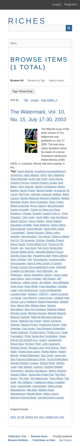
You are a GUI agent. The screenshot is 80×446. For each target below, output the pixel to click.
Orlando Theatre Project (24, 324)
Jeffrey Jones (30, 282)
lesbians (32, 294)
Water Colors (51, 393)
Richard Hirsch (18, 347)
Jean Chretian (33, 278)
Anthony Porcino (19, 182)
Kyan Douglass (47, 286)
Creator (34, 100)
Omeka (67, 440)
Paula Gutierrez (19, 332)
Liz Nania (15, 297)
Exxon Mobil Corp (37, 244)
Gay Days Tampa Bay (50, 248)
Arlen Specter (26, 186)
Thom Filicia (56, 378)
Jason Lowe (60, 274)
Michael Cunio (18, 313)
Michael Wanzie (56, 313)
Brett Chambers (39, 202)
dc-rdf (20, 417)
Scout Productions (57, 359)
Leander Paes (18, 294)
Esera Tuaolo (18, 244)
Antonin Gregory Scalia (44, 182)
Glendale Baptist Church (49, 251)
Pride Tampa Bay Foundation (41, 336)
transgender (24, 386)
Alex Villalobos (56, 175)
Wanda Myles (34, 393)
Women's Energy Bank (23, 397)
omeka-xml (51, 417)
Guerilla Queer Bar (21, 255)
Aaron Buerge (25, 171)
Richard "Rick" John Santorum (42, 343)
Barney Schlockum (46, 186)
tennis (13, 378)
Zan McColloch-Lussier (51, 397)
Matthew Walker (56, 309)
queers (43, 340)
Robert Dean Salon (29, 351)
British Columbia (19, 205)
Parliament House (49, 324)
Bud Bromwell (55, 205)
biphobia (36, 194)
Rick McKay (52, 347)
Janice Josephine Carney (37, 274)
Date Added (48, 100)
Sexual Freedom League (24, 363)
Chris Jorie (28, 217)
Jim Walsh (45, 282)
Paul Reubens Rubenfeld (50, 328)
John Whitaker (60, 282)
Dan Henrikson (59, 217)
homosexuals (18, 263)
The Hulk (24, 378)
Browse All (17, 80)
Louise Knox (45, 297)
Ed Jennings (27, 240)
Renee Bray (17, 343)
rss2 (61, 417)
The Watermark (39, 378)
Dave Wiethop (41, 225)
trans (13, 386)
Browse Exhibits (18, 440)
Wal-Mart (32, 389)
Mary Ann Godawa (35, 309)
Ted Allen (60, 374)
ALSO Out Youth (38, 179)
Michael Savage (37, 313)
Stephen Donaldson (36, 370)
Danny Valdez (36, 221)
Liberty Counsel (59, 294)
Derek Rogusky (35, 232)
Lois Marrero (29, 297)
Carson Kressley (19, 209)
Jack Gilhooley (44, 271)
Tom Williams (24, 382)
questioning (54, 340)
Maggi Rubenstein (48, 301)
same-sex (60, 355)
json (41, 417)
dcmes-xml (31, 417)
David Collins (58, 225)
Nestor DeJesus (52, 320)
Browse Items (39, 436)
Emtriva (40, 240)
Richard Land (36, 347)
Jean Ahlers (17, 278)
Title (25, 100)
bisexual (46, 194)
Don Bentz (44, 236)
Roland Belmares (29, 355)
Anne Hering (56, 179)
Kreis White (31, 286)
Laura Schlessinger (50, 290)
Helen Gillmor (59, 255)
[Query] (40, 28)
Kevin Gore (16, 286)
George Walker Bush (22, 251)
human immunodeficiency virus (37, 267)
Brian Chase (56, 202)
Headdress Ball (41, 255)
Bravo (25, 202)
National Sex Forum (30, 320)
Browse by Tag (36, 80)
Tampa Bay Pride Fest (41, 374)
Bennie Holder (44, 190)
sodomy (37, 366)
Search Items (56, 80)
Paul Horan (28, 328)
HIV (30, 259)
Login (56, 4)
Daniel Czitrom (18, 221)
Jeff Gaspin (48, 278)
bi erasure (59, 190)
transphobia (39, 386)
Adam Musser (31, 175)
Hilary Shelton (18, 259)
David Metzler (34, 228)
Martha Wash (38, 305)
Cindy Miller (42, 217)
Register (70, 4)
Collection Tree (17, 436)
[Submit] (69, 28)
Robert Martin (49, 351)
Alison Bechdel (18, 179)
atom (13, 417)
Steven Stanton (57, 370)
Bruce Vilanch (38, 205)
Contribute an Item (44, 440)
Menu (13, 43)
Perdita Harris (37, 332)
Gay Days (30, 248)
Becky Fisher (27, 190)
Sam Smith (47, 355)
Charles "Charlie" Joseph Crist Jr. (41, 213)
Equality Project (55, 240)
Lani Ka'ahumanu (28, 290)
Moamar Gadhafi (19, 317)
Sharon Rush (47, 363)
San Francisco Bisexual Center (28, 359)
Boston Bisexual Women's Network (40, 198)
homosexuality (57, 259)
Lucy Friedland (28, 301)
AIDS (43, 175)
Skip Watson (25, 366)
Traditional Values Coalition (49, 382)
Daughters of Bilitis (21, 225)
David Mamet (18, 228)
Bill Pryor (24, 194)
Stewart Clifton (18, 374)
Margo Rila (23, 305)
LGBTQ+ (44, 294)
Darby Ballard (53, 221)
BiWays (57, 194)
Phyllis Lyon (53, 332)
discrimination (29, 236)
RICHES (27, 21)
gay (21, 248)
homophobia (40, 259)
